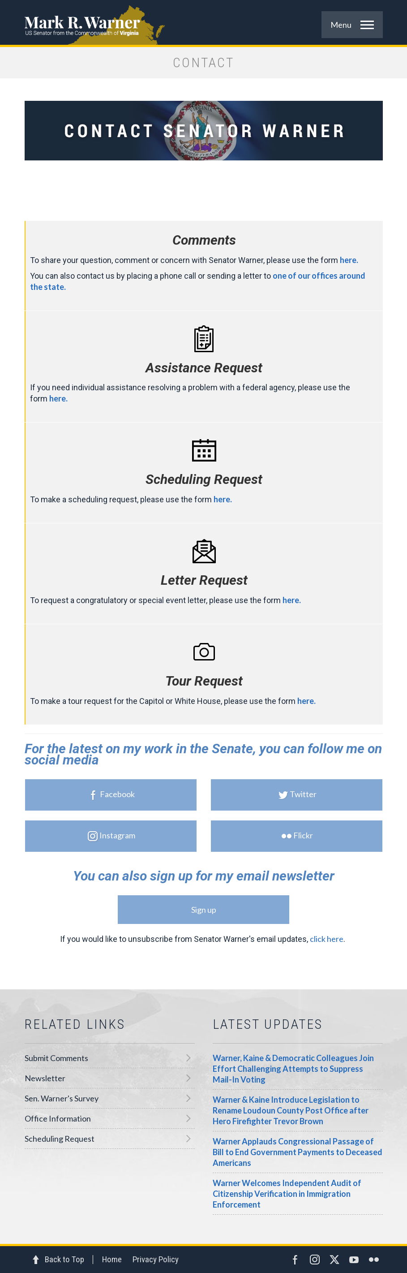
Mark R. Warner (204, 22)
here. (349, 260)
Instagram (110, 836)
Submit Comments (56, 1058)
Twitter (296, 795)
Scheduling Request (59, 1139)
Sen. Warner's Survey (62, 1098)
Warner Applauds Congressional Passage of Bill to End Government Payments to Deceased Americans (297, 1152)
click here (326, 939)
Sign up (203, 910)
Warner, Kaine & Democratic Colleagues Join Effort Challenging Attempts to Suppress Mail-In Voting (293, 1068)
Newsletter (45, 1078)
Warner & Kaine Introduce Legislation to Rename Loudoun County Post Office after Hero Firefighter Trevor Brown (290, 1110)
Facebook (110, 795)
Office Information (58, 1118)
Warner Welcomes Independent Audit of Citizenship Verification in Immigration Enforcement (287, 1193)
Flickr (296, 836)
